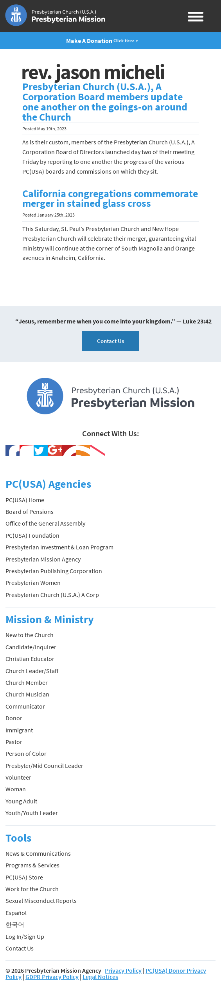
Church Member (26, 682)
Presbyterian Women (33, 582)
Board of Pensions (29, 511)
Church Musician (27, 694)
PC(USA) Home (24, 500)
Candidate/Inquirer (30, 647)
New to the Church (29, 635)
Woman (15, 789)
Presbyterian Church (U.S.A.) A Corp (52, 595)
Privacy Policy (123, 970)
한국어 (14, 924)
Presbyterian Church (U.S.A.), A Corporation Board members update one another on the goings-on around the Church (104, 101)
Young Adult (21, 801)
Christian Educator (29, 659)
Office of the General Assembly (45, 523)
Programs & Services (32, 865)
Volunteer (18, 777)
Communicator (25, 706)
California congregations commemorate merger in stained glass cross (110, 198)
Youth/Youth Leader (31, 813)
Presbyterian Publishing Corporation (53, 571)
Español (16, 913)
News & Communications (38, 853)
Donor (13, 718)
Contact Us (110, 341)
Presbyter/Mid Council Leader (44, 765)
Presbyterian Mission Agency (43, 559)
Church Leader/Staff (31, 671)
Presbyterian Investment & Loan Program (59, 547)
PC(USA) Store (24, 877)
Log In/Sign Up (24, 936)
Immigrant (19, 730)
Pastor (13, 742)
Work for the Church (32, 889)
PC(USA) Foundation (32, 535)
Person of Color (26, 753)
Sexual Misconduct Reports (41, 900)
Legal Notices (100, 977)
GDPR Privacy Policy (52, 977)
